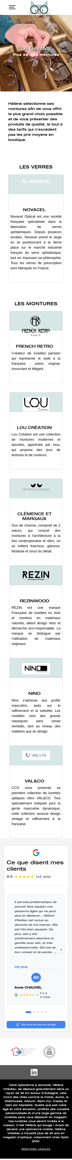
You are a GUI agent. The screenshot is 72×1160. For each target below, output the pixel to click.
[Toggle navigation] (12, 7)
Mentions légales (36, 1149)
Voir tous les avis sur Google (36, 1024)
